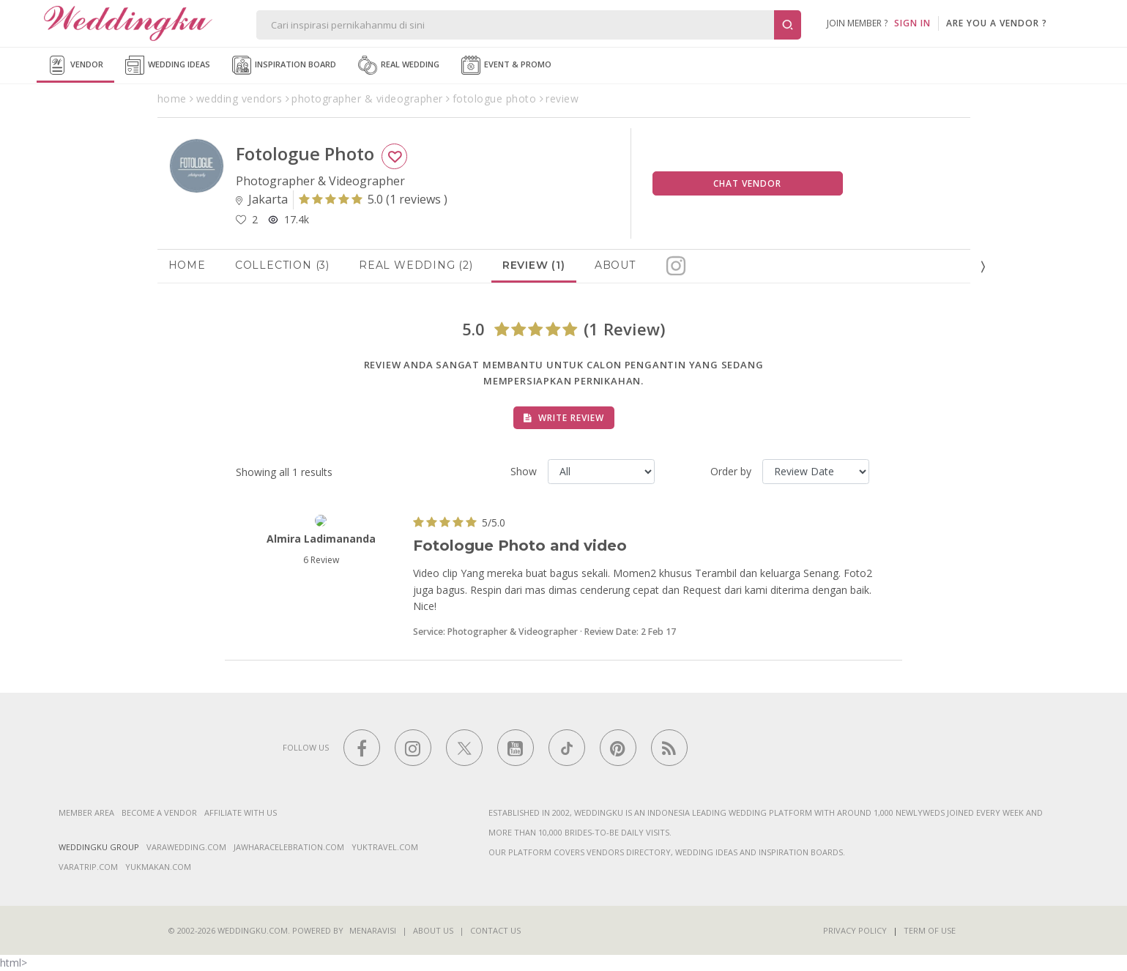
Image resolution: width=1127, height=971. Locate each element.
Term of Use (930, 930)
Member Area (86, 812)
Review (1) (533, 265)
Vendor (75, 65)
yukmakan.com (158, 866)
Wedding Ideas (167, 65)
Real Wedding (398, 65)
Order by (730, 471)
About (615, 265)
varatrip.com (88, 866)
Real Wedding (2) (416, 265)
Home (187, 265)
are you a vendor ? (996, 23)
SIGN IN (912, 23)
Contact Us (495, 930)
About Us (433, 930)
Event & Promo (506, 65)
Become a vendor (159, 812)
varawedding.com (186, 846)
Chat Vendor (747, 183)
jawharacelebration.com (289, 846)
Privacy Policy (855, 930)
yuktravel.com (385, 846)
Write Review (564, 418)
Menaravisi (372, 930)
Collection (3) (282, 265)
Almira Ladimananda (321, 539)
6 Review (321, 560)
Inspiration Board (284, 65)
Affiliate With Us (240, 812)
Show (523, 471)
